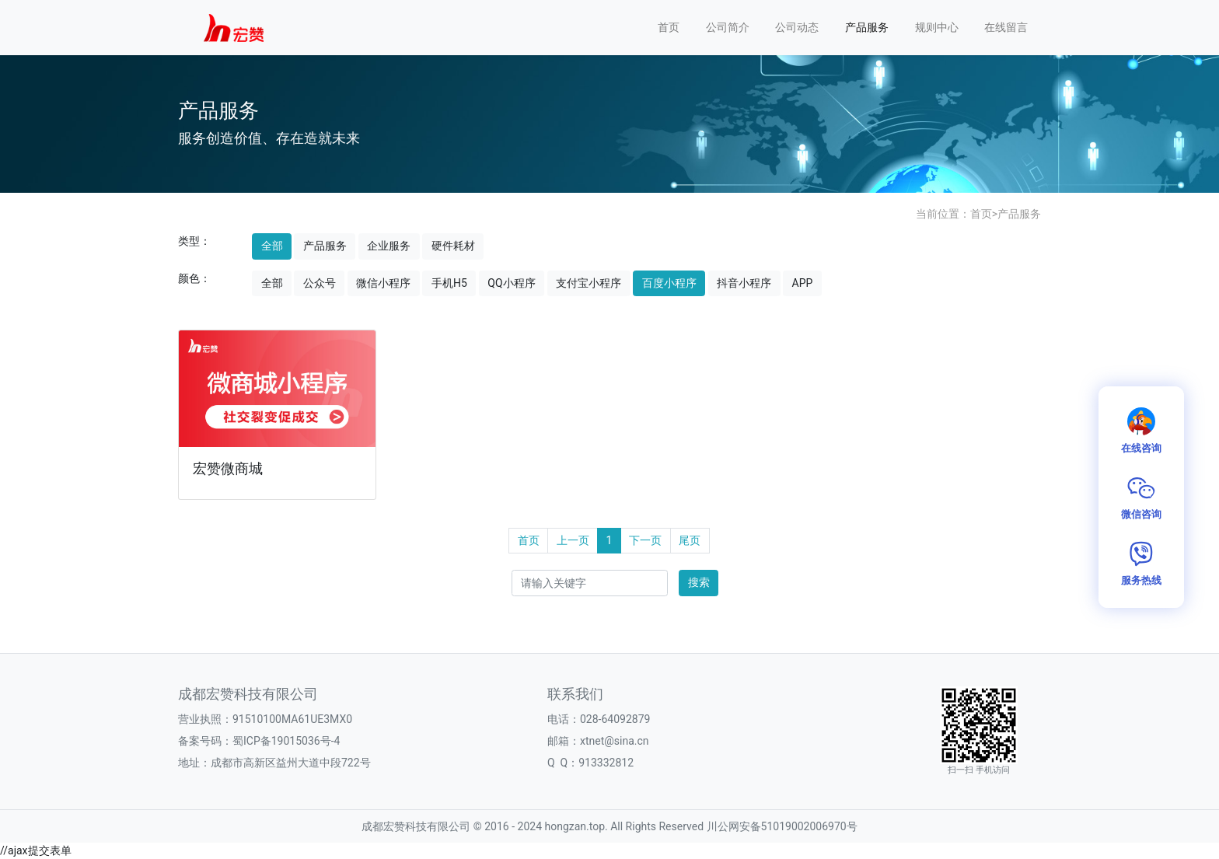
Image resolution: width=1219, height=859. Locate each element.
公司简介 (727, 27)
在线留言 (1006, 27)
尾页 (689, 540)
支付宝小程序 (588, 283)
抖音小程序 (744, 283)
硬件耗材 (453, 245)
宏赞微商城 (228, 469)
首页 (668, 27)
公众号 (319, 283)
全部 (272, 245)
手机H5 (449, 283)
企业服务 (388, 245)
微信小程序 (383, 283)
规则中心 (937, 27)
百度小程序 (669, 283)
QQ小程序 (511, 283)
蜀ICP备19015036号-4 (286, 741)
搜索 (699, 582)
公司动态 (797, 27)
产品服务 (867, 27)
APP (802, 283)
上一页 (573, 540)
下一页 (645, 540)
